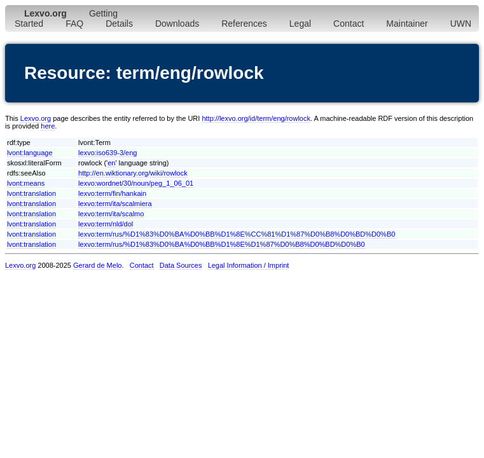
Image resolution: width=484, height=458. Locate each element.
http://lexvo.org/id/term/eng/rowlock (256, 118)
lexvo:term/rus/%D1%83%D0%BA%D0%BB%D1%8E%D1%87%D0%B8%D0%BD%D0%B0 (221, 244)
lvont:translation (31, 193)
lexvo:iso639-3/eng (107, 152)
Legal (300, 23)
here (48, 126)
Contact (348, 23)
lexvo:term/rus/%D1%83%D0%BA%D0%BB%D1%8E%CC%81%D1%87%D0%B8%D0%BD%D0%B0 (236, 234)
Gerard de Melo (97, 265)
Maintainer (406, 23)
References (244, 23)
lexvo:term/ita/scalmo (111, 214)
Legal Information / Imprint (248, 265)
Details (119, 23)
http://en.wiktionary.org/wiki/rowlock (133, 173)
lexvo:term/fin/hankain (112, 193)
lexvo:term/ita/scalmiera (115, 203)
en (111, 163)
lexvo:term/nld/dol (105, 224)
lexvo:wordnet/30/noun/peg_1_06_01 (135, 183)
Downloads (177, 23)
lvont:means (26, 183)
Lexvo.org (35, 118)
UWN (460, 23)
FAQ (74, 23)
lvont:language (30, 152)
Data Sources (181, 265)
